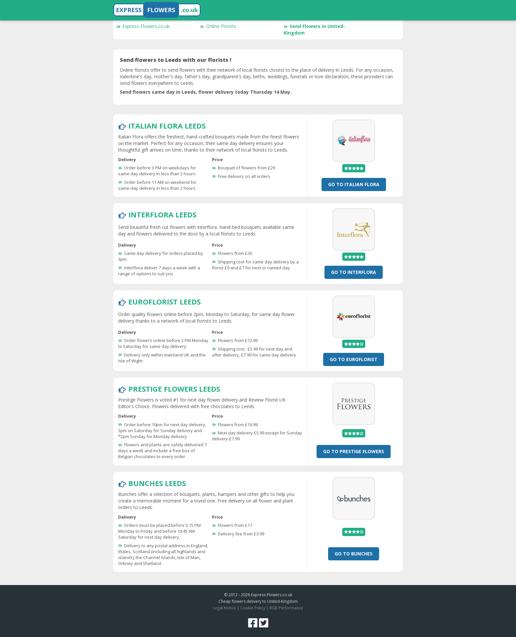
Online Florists (218, 26)
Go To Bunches (354, 554)
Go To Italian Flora (353, 184)
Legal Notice (224, 608)
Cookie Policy (252, 608)
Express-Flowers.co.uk (142, 26)
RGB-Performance (286, 608)
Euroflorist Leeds (164, 301)
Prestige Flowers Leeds (174, 389)
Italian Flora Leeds (167, 126)
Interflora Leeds (162, 214)
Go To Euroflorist (353, 359)
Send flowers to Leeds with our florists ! (175, 59)
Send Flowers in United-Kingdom (314, 29)
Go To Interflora (353, 272)
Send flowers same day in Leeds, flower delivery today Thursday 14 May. (206, 92)
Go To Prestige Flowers (353, 451)
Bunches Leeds (157, 483)
